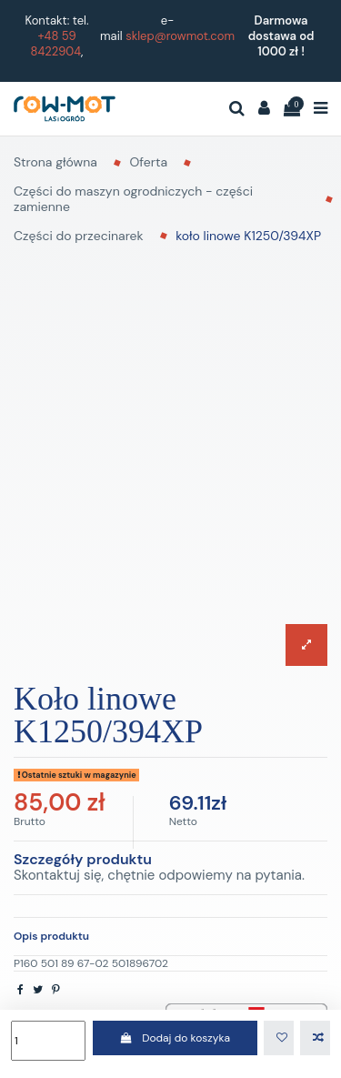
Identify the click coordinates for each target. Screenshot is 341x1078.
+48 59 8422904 (56, 43)
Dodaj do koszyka (175, 1038)
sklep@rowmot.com (180, 36)
